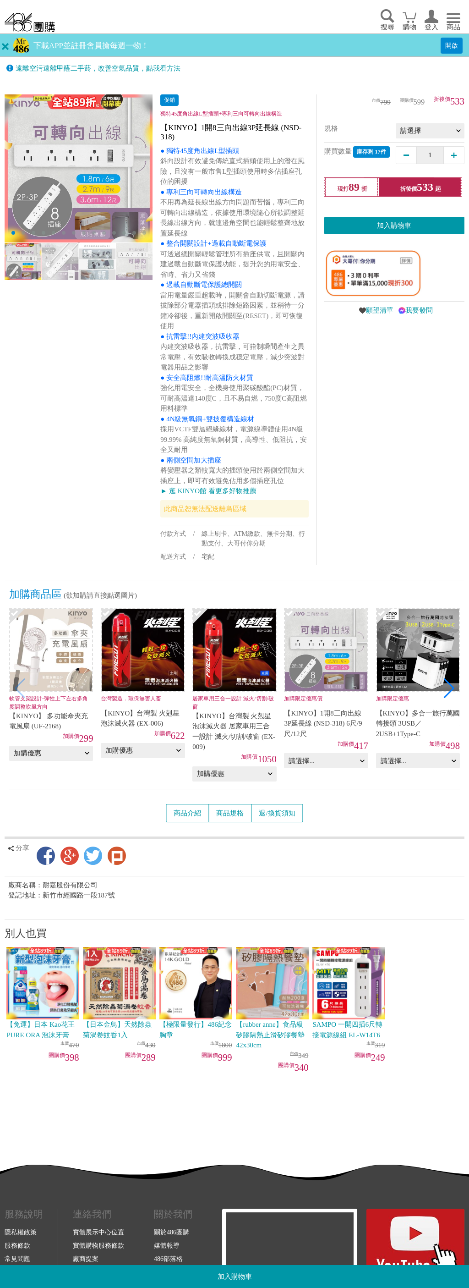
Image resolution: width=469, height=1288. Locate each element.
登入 (431, 27)
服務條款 (17, 1245)
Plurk (117, 856)
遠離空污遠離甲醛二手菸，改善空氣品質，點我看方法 (98, 68)
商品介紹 (187, 813)
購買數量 (357, 152)
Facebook (46, 856)
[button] (449, 688)
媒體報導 (167, 1245)
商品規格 (230, 813)
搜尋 (387, 27)
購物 (409, 27)
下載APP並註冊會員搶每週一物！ (91, 45)
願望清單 (379, 310)
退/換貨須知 (277, 813)
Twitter (93, 856)
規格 (331, 128)
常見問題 (17, 1258)
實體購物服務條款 (98, 1245)
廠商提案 (85, 1258)
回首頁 (30, 22)
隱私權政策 (21, 1232)
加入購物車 (235, 1276)
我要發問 (419, 310)
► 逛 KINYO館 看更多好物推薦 (208, 491)
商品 (453, 27)
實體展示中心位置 (98, 1232)
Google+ (69, 856)
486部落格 (168, 1258)
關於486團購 (171, 1232)
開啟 (451, 45)
